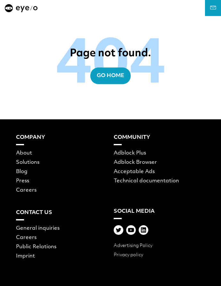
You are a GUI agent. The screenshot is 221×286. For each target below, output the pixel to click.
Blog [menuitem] (22, 171)
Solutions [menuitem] (27, 162)
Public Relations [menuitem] (36, 247)
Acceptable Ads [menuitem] (134, 171)
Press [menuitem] (22, 181)
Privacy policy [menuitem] (128, 255)
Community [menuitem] (132, 137)
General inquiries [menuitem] (38, 228)
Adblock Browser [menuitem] (135, 162)
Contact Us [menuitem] (34, 212)
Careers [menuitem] (26, 190)
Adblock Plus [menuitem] (130, 153)
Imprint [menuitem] (25, 256)
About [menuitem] (24, 153)
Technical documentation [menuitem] (146, 181)
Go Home (110, 75)
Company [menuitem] (30, 137)
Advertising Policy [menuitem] (133, 245)
